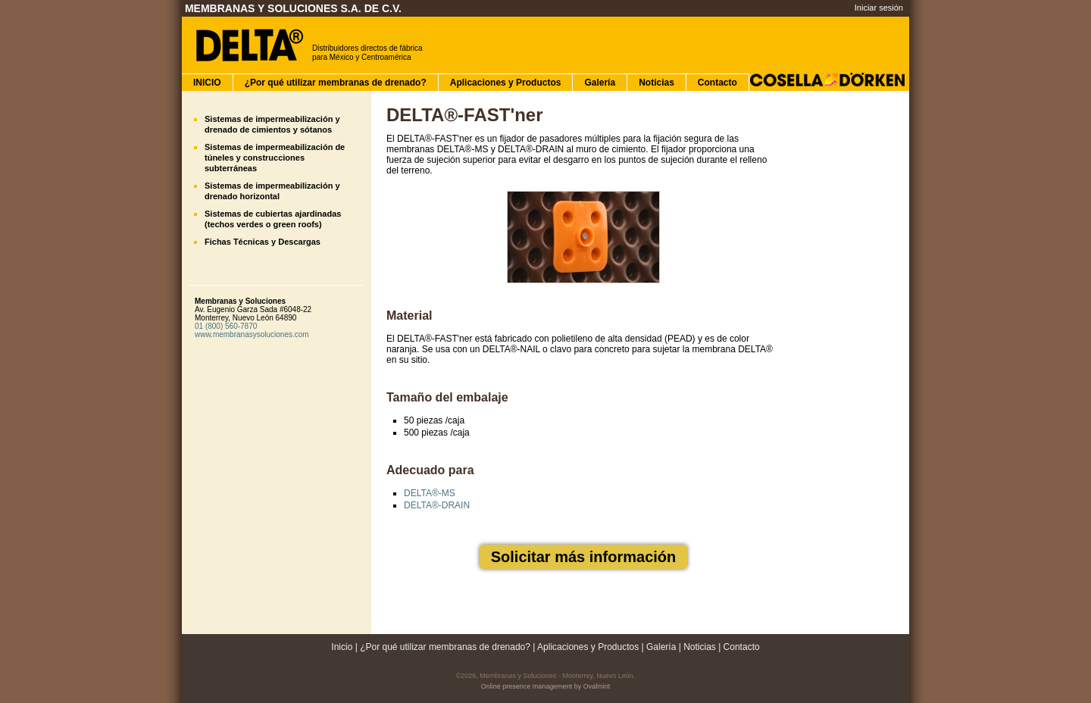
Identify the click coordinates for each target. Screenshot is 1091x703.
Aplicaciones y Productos (505, 82)
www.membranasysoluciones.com (252, 334)
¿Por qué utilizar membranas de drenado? (336, 82)
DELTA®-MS (429, 493)
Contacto (717, 82)
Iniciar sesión (879, 7)
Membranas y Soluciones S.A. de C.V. (293, 8)
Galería (599, 82)
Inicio (341, 647)
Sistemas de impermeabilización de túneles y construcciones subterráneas (275, 157)
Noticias (656, 82)
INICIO (207, 82)
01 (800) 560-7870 (226, 326)
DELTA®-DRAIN (437, 505)
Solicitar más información (584, 556)
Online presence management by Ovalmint (546, 686)
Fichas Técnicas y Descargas (262, 241)
